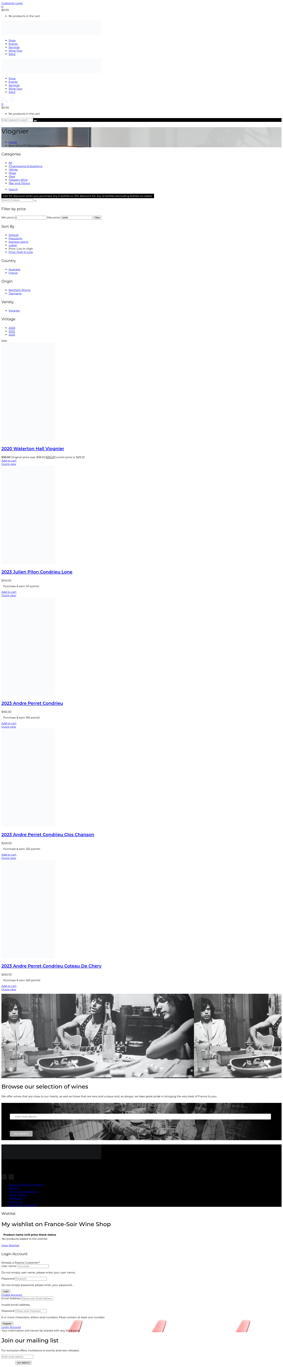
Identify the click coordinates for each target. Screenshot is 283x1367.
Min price (7, 217)
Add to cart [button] (8, 460)
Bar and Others (19, 183)
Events (13, 44)
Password (7, 1278)
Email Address (11, 1298)
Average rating (18, 242)
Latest (13, 245)
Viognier (14, 310)
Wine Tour (15, 50)
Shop (12, 40)
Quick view (8, 464)
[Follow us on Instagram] (4, 100)
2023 (12, 334)
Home (13, 142)
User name (8, 1266)
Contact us (16, 1201)
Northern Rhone (20, 290)
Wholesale (16, 1198)
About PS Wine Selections (26, 1184)
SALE (12, 54)
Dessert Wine (18, 180)
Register (7, 1323)
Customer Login (12, 3)
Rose (12, 173)
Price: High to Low (21, 252)
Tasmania (15, 293)
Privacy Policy (18, 1195)
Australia (14, 269)
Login (6, 1291)
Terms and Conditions (23, 1191)
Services (14, 47)
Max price (53, 217)
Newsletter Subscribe (23, 1205)
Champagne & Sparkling (25, 166)
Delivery (14, 1188)
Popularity (15, 238)
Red (12, 176)
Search (13, 189)
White (13, 169)
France (13, 273)
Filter (97, 217)
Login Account (11, 1327)
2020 (12, 328)
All (10, 162)
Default (13, 235)
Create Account (11, 1295)
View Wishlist (10, 1245)
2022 (12, 331)
